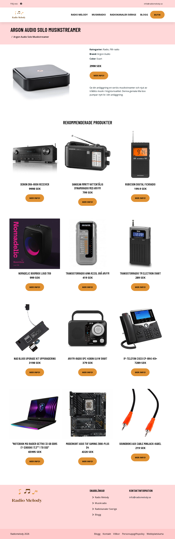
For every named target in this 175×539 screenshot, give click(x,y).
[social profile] (21, 3)
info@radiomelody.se (152, 3)
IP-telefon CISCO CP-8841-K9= (140, 358)
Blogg (144, 14)
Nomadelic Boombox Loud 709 (34, 273)
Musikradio (99, 14)
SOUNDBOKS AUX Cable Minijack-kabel (140, 443)
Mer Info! (99, 75)
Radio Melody (79, 14)
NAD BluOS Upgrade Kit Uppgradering (35, 358)
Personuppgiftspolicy (133, 533)
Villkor (116, 533)
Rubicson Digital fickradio (140, 184)
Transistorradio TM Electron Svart (140, 273)
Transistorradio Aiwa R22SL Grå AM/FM (87, 273)
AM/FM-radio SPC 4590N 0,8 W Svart (87, 358)
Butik (157, 14)
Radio (106, 49)
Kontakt (107, 533)
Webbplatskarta (155, 533)
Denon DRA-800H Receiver (34, 184)
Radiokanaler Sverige (123, 14)
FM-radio (114, 49)
